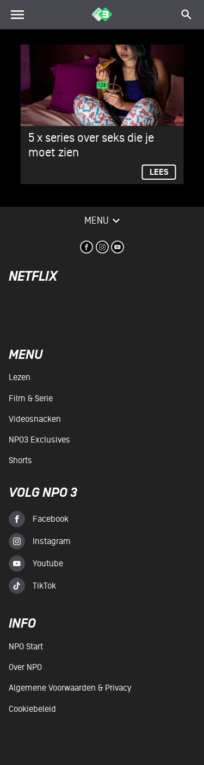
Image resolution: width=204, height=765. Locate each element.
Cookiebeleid (32, 709)
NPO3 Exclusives (39, 440)
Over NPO (25, 667)
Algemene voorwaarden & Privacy (70, 688)
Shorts (20, 460)
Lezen (19, 377)
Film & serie (31, 398)
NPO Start (26, 647)
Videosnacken (35, 419)
